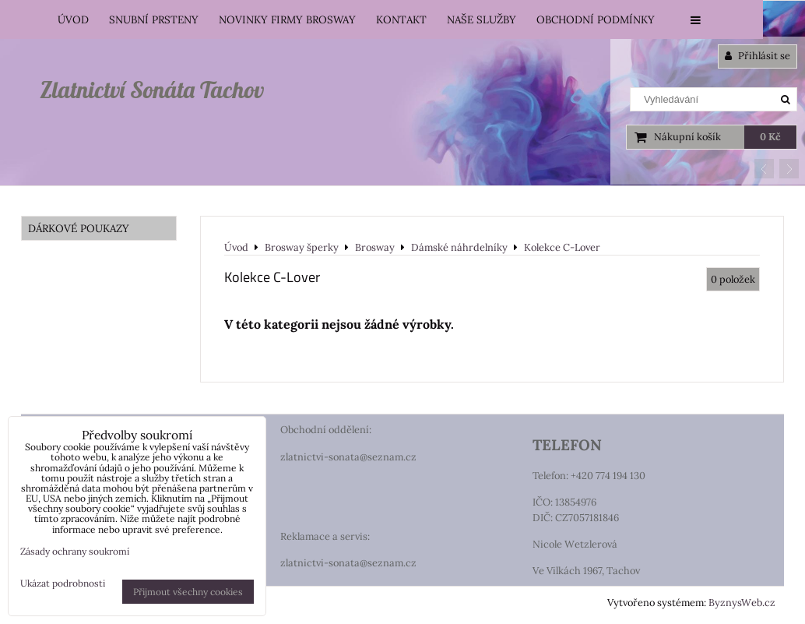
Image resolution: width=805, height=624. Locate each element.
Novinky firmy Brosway (287, 19)
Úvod (73, 19)
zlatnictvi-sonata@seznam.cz (348, 457)
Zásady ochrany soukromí (74, 551)
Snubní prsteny (154, 19)
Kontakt (401, 19)
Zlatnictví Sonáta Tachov (152, 89)
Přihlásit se (757, 55)
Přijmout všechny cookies (188, 592)
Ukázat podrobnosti (62, 583)
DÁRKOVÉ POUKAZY (78, 228)
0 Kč (770, 136)
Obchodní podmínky (595, 19)
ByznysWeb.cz (741, 602)
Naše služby (481, 19)
